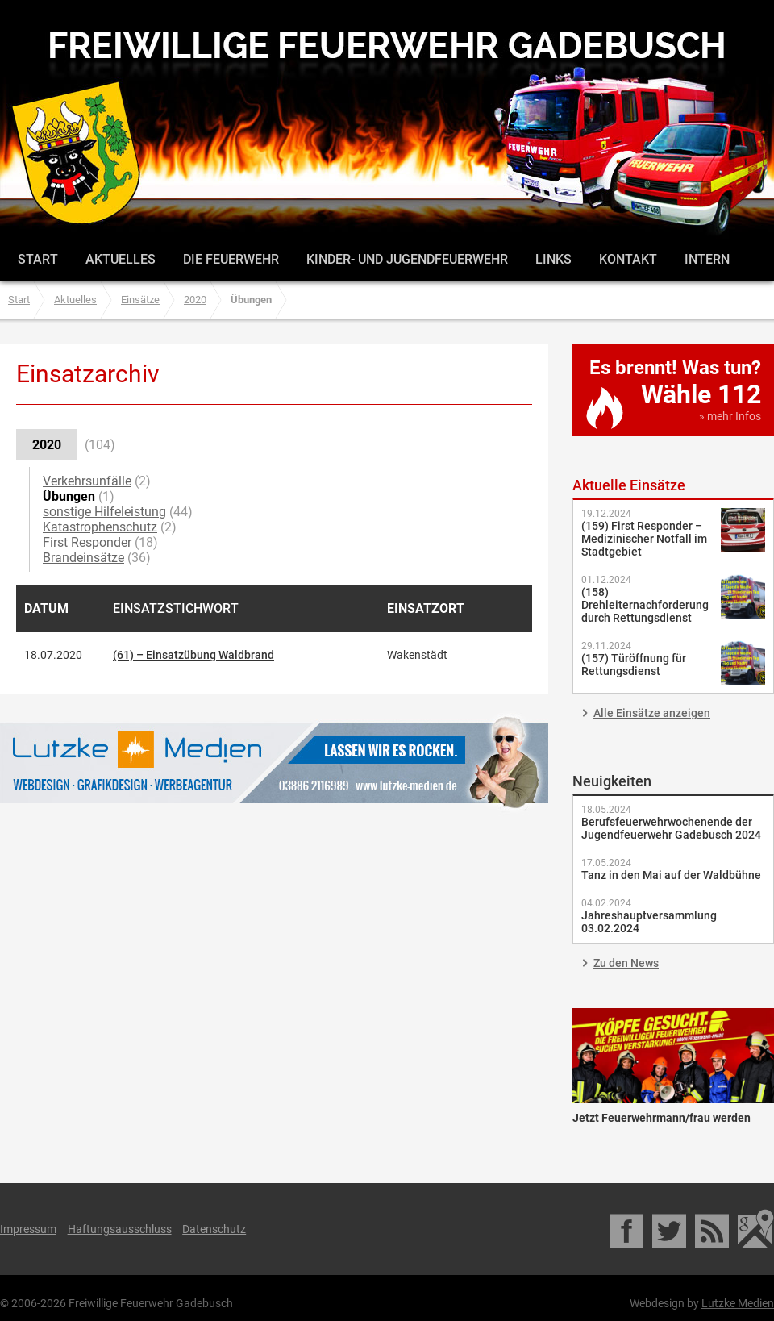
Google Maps (756, 1229)
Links (553, 259)
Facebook (628, 1229)
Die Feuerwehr (231, 259)
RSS (713, 1229)
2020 (195, 300)
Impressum (28, 1229)
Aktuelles (120, 259)
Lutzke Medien (274, 762)
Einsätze (140, 300)
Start (38, 259)
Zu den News (626, 962)
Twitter (670, 1229)
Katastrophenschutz (100, 527)
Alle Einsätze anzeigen (651, 712)
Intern (707, 259)
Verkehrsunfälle (87, 481)
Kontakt (628, 259)
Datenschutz (214, 1229)
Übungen (69, 496)
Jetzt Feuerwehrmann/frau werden (673, 1055)
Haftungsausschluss (120, 1229)
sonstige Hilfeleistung (104, 511)
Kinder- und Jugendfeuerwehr (407, 259)
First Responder (87, 542)
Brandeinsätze (83, 557)
